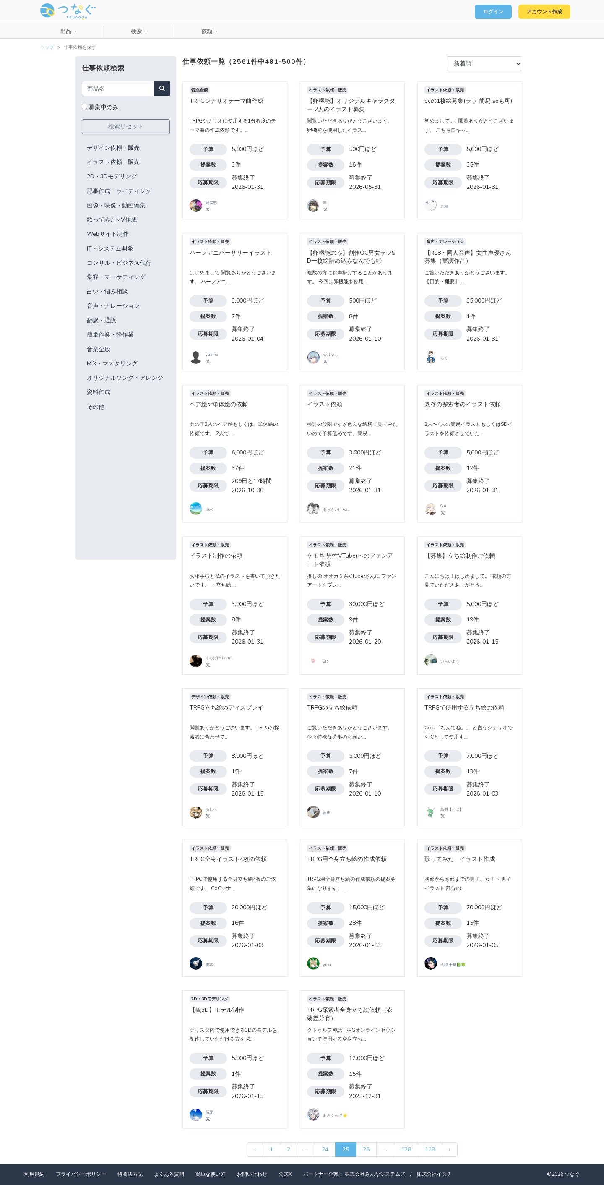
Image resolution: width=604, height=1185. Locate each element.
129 (430, 1150)
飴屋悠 (211, 202)
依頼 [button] (207, 31)
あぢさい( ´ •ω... (336, 509)
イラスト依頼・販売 (113, 162)
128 (406, 1150)
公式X (285, 1174)
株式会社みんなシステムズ (375, 1174)
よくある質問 (169, 1174)
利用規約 (34, 1174)
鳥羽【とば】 (451, 809)
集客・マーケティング (116, 277)
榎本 (209, 964)
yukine (212, 354)
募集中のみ (103, 107)
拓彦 (209, 1112)
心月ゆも (330, 354)
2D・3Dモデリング (112, 176)
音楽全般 (98, 349)
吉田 (327, 812)
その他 (95, 407)
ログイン (485, 12)
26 (366, 1150)
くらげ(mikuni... (220, 657)
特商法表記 (130, 1174)
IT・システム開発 (110, 249)
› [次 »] (449, 1150)
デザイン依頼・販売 (113, 148)
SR (325, 661)
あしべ (211, 809)
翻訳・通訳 (101, 320)
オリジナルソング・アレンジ (125, 378)
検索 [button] (137, 31)
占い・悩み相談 (107, 291)
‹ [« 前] (255, 1150)
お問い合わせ (252, 1174)
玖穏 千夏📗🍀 (453, 964)
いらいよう (449, 661)
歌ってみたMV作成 (112, 220)
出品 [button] (66, 31)
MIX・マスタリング (112, 364)
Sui (443, 506)
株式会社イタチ (434, 1174)
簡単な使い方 (210, 1174)
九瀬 (444, 206)
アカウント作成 (541, 12)
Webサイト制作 (108, 234)
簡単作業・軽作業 (110, 335)
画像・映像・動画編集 (116, 205)
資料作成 (98, 392)
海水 (209, 509)
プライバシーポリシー (81, 1174)
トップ (47, 47)
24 (325, 1150)
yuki (327, 964)
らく (444, 357)
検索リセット (125, 127)
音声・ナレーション (113, 306)
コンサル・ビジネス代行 (119, 263)
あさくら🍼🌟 (335, 1115)
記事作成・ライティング (119, 191)
